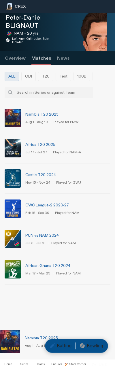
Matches (41, 58)
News (63, 58)
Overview (15, 58)
